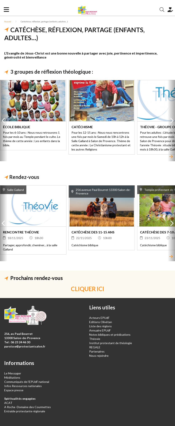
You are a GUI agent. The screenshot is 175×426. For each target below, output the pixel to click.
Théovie (94, 339)
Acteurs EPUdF (99, 318)
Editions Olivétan (100, 322)
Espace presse (13, 390)
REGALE (94, 347)
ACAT (8, 403)
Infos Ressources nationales (23, 386)
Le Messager (12, 373)
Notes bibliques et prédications (110, 334)
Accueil (7, 21)
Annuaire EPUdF (100, 330)
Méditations (12, 377)
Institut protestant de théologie (110, 343)
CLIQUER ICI (87, 288)
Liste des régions (100, 326)
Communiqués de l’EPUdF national (26, 381)
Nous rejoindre (99, 355)
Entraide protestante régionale (24, 411)
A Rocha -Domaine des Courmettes (27, 407)
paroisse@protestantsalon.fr (24, 346)
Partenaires (97, 351)
